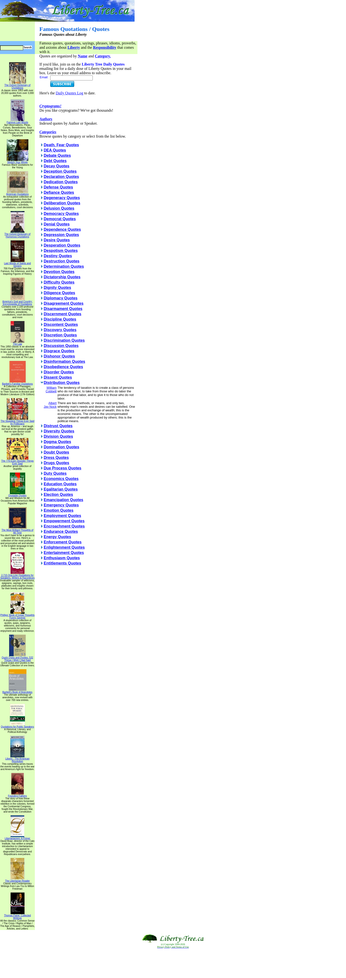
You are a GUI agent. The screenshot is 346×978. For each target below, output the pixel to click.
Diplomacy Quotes (60, 298)
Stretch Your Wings (17, 161)
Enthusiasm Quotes (62, 558)
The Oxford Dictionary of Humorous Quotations (17, 234)
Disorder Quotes (59, 372)
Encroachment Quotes (64, 526)
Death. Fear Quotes (61, 145)
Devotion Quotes (59, 272)
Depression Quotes (61, 235)
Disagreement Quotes (63, 303)
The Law (18, 342)
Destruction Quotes (61, 261)
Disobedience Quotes (63, 367)
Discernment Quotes (62, 314)
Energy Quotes (57, 537)
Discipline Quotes (60, 319)
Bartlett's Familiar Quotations (17, 382)
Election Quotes (58, 494)
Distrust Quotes (58, 426)
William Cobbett (51, 389)
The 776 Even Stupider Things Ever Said (17, 461)
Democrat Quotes (60, 219)
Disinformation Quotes (64, 361)
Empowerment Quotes (64, 521)
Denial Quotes (57, 224)
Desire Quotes (57, 240)
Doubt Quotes (56, 452)
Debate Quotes (57, 155)
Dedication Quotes (61, 182)
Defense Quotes (58, 187)
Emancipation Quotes (63, 500)
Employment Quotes (62, 516)
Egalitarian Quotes (61, 489)
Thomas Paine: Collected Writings (17, 915)
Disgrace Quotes (59, 351)
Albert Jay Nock (50, 404)
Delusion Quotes (59, 208)
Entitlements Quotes (62, 563)
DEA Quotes (55, 150)
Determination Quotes (64, 266)
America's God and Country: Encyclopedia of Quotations (17, 301)
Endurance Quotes (61, 531)
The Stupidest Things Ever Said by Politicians (17, 421)
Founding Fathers (17, 794)
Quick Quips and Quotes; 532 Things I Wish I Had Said (17, 658)
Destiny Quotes (58, 256)
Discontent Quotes (61, 324)
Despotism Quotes (61, 251)
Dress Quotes (56, 458)
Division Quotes (58, 436)
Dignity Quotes (57, 288)
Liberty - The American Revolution (17, 759)
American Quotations (17, 193)
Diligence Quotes (59, 293)
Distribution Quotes (62, 383)
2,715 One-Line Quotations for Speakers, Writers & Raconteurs (17, 575)
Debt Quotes (55, 161)
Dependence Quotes (62, 229)
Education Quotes (60, 484)
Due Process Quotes (62, 468)
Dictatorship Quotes (62, 277)
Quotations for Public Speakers (17, 725)
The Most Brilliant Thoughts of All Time (17, 530)
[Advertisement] (173, 963)
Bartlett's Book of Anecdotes (17, 691)
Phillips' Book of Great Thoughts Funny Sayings (17, 615)
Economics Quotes (61, 479)
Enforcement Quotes (62, 542)
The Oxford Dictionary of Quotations (17, 85)
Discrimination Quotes (64, 340)
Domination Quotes (61, 447)
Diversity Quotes (59, 431)
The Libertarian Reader (17, 879)
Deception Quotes (60, 171)
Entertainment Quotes (64, 553)
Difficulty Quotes (59, 282)
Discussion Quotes (61, 346)
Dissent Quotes (58, 377)
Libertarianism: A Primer (17, 837)
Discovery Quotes (60, 330)
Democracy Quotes (61, 214)
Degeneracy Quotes (62, 198)
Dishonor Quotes (59, 356)
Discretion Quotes (60, 335)
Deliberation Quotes (62, 203)
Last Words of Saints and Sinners (17, 263)
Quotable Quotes (17, 494)
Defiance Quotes (59, 192)
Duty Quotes (55, 473)
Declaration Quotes (61, 177)
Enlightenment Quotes (64, 547)
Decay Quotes (56, 166)
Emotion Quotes (59, 510)
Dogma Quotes (57, 442)
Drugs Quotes (56, 463)
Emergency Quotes (61, 505)
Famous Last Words (17, 121)
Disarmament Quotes (63, 309)
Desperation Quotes (62, 245)
